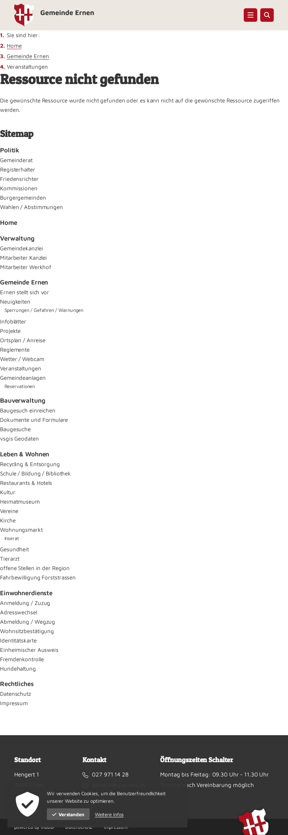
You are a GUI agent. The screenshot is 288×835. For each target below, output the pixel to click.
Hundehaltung (18, 668)
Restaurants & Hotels (26, 483)
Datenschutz (15, 694)
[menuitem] (144, 150)
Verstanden (68, 814)
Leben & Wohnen (24, 454)
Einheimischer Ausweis (29, 650)
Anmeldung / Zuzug (25, 603)
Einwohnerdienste (26, 593)
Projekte (10, 331)
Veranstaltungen (20, 368)
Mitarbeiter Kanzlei (23, 257)
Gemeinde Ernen (28, 56)
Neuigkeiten (15, 301)
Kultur (7, 492)
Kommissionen (19, 188)
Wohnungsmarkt (21, 530)
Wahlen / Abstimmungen (31, 207)
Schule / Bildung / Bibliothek (35, 473)
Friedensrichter (19, 179)
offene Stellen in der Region (35, 568)
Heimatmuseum (20, 501)
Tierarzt (10, 558)
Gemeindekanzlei (21, 248)
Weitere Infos (109, 814)
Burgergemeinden (23, 197)
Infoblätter (13, 321)
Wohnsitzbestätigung (27, 631)
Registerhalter (17, 169)
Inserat (11, 538)
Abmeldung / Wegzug (27, 621)
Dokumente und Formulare (34, 420)
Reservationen (19, 386)
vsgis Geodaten (19, 438)
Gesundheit (14, 549)
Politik (10, 150)
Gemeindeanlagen (23, 378)
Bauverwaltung (22, 400)
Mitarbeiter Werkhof (25, 267)
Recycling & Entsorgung (30, 464)
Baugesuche (15, 429)
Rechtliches (17, 684)
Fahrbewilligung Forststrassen (38, 577)
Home (14, 45)
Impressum (14, 703)
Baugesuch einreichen (28, 410)
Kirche (7, 520)
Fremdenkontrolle (22, 659)
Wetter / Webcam (22, 359)
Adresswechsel (18, 612)
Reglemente (15, 349)
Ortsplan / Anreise (22, 340)
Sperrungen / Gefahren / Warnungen (44, 310)
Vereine (9, 511)
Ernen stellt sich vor (24, 292)
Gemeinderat (16, 160)
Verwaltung (17, 238)
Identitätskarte (18, 640)
